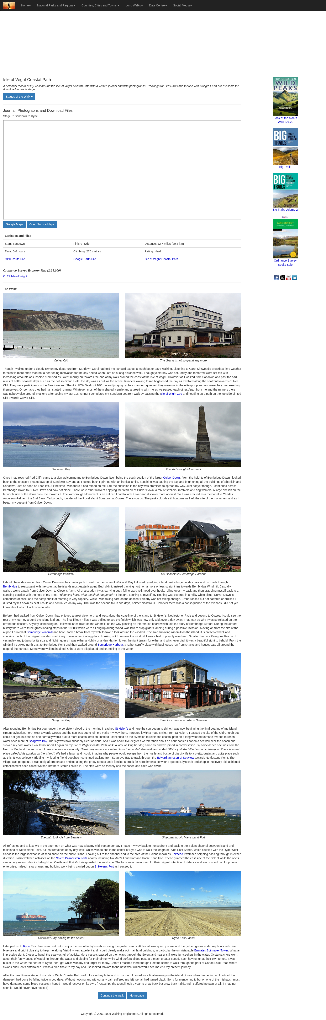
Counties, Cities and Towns (101, 5)
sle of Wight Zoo (171, 393)
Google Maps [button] (14, 224)
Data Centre (158, 5)
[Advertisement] (163, 44)
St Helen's (121, 728)
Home (26, 5)
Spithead (177, 854)
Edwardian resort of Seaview (175, 757)
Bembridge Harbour (110, 644)
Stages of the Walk (19, 96)
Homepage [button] (137, 995)
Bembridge (10, 586)
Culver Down (171, 477)
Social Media (182, 5)
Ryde (26, 946)
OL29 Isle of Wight (15, 276)
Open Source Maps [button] (41, 224)
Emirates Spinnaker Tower (211, 950)
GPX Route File (15, 259)
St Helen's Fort (104, 866)
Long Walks (134, 5)
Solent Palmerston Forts (71, 858)
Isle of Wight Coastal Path (161, 259)
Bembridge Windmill (40, 632)
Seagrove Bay (38, 741)
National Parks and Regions (56, 5)
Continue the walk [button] (111, 995)
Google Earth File (84, 259)
